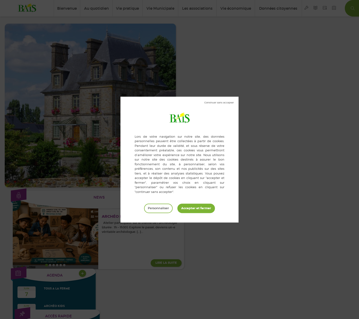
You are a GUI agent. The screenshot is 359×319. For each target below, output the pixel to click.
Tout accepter (196, 208)
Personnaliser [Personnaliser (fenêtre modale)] (158, 208)
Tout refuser (219, 102)
